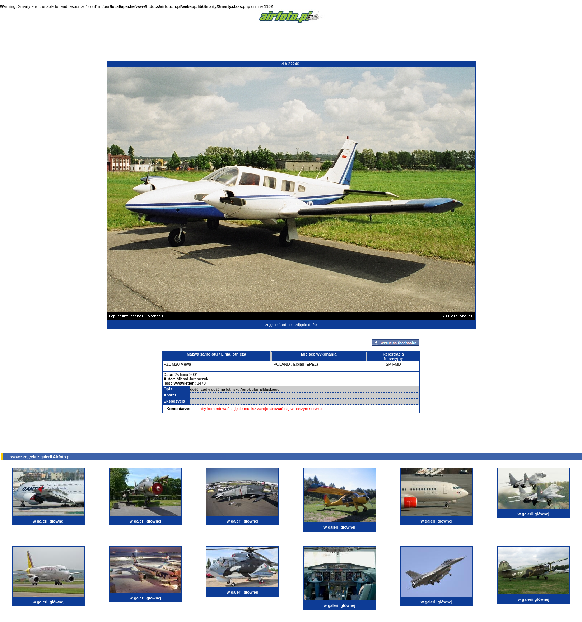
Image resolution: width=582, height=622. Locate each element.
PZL (167, 364)
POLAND (282, 364)
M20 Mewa (181, 364)
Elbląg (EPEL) (305, 364)
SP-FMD (393, 364)
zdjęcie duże (306, 324)
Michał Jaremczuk (192, 379)
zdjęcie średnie (278, 324)
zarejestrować (270, 409)
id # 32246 (290, 64)
